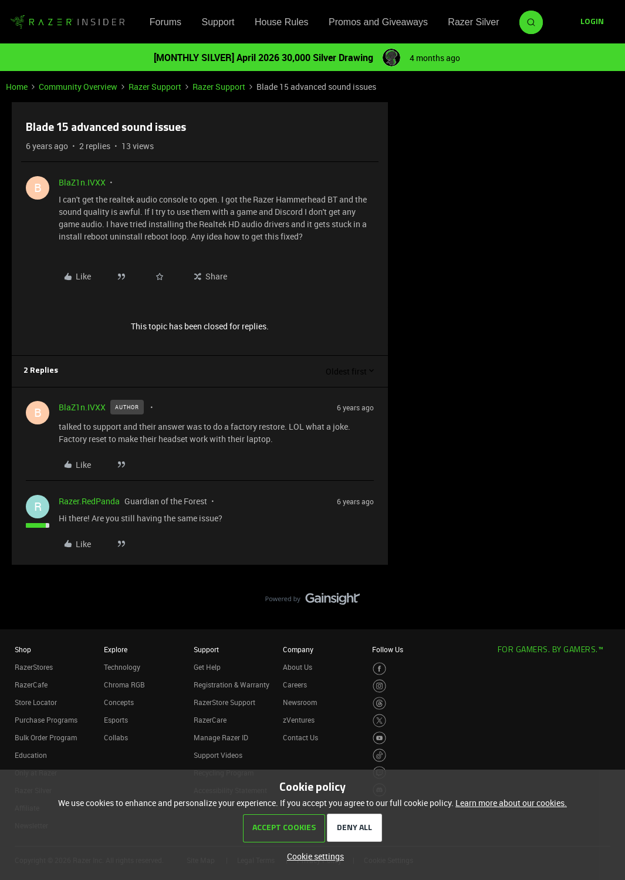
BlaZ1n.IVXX (82, 182)
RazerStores (34, 667)
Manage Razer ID (221, 737)
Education (31, 755)
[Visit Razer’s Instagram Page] (379, 686)
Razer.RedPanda (89, 501)
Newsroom (300, 702)
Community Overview (78, 86)
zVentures (299, 719)
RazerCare (210, 719)
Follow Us (387, 649)
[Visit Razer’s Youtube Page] (379, 738)
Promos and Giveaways (378, 22)
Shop (23, 649)
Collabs (116, 737)
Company (298, 649)
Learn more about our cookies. (511, 802)
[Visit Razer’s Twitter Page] (379, 720)
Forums (165, 22)
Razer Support (155, 86)
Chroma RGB (124, 684)
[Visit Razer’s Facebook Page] (379, 669)
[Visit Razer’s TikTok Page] (379, 755)
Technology (122, 667)
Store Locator (36, 702)
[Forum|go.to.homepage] (67, 22)
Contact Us (300, 737)
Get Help (207, 667)
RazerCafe (31, 684)
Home (17, 86)
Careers (295, 684)
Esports (116, 719)
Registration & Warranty (231, 684)
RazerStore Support (224, 702)
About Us (297, 667)
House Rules (282, 22)
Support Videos (218, 755)
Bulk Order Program (46, 737)
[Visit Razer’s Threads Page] (379, 703)
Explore (115, 649)
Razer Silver (473, 22)
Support (217, 22)
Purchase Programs (46, 719)
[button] (592, 22)
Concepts (119, 702)
